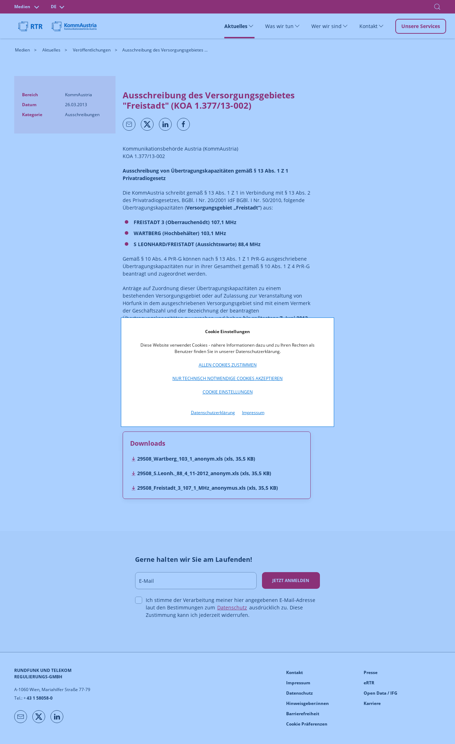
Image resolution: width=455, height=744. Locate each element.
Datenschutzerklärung (213, 412)
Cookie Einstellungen (228, 392)
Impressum (253, 412)
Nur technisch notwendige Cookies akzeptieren (227, 378)
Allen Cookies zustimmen (228, 365)
